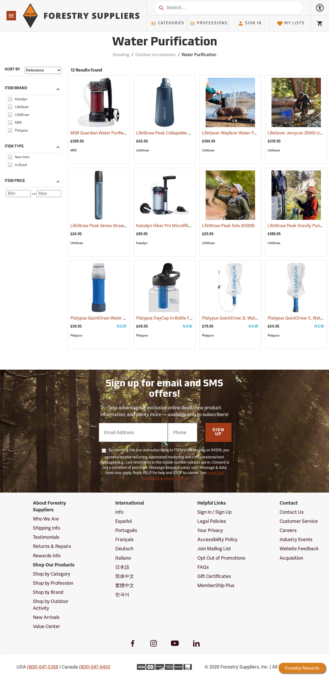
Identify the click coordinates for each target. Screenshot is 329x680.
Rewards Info (47, 556)
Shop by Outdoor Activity (50, 604)
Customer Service (299, 521)
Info (119, 512)
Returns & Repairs (52, 546)
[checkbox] (10, 98)
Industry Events (296, 539)
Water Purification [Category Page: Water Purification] (164, 42)
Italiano (123, 558)
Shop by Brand (48, 592)
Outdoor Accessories (155, 54)
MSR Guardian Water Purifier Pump (111, 133)
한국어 (122, 595)
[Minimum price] (18, 193)
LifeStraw (142, 150)
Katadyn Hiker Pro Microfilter (171, 225)
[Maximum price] (48, 193)
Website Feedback (299, 549)
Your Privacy (210, 530)
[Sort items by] (43, 70)
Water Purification (199, 54)
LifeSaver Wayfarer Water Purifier (241, 133)
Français (124, 539)
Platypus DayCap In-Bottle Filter (174, 318)
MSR (73, 150)
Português (126, 530)
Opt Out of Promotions (221, 558)
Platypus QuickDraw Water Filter (109, 318)
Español (123, 521)
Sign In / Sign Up (214, 512)
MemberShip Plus (215, 585)
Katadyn (142, 243)
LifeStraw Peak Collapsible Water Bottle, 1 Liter (188, 133)
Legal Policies (211, 521)
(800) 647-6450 (94, 667)
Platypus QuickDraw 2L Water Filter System (251, 318)
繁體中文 (124, 585)
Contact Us (292, 512)
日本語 (122, 567)
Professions (208, 23)
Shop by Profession (53, 583)
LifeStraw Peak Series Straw (104, 225)
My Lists (291, 23)
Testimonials (46, 537)
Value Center (46, 626)
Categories (167, 23)
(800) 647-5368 (42, 667)
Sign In (250, 23)
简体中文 (124, 576)
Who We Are (46, 519)
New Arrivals (46, 617)
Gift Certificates (214, 576)
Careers (288, 530)
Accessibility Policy (217, 539)
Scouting (121, 54)
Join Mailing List (214, 549)
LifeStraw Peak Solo (228, 225)
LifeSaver (208, 150)
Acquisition (291, 558)
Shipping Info (46, 528)
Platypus (76, 335)
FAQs (203, 567)
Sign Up (218, 432)
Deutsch (124, 549)
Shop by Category (51, 574)
